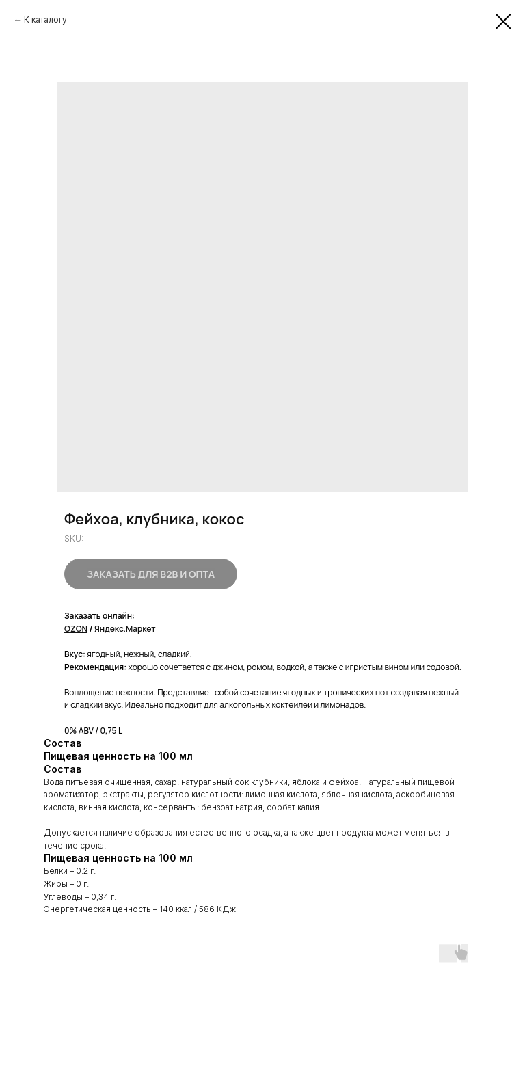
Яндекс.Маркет (125, 629)
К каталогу (45, 19)
